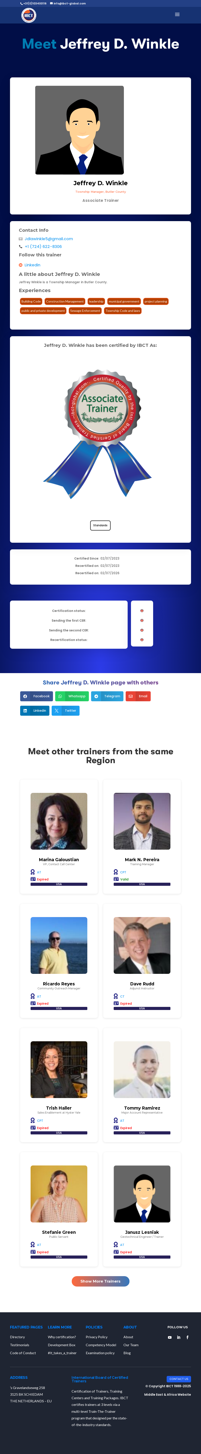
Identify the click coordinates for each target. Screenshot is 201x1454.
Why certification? (62, 1337)
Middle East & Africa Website (167, 1394)
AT (39, 872)
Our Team (131, 1345)
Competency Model (101, 1345)
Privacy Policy (96, 1337)
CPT (123, 872)
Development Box (61, 1345)
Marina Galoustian (59, 859)
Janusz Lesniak (142, 1232)
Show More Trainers (100, 1281)
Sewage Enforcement (85, 310)
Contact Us (179, 1379)
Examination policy (100, 1353)
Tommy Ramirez (142, 1108)
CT (122, 996)
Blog (127, 1353)
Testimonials (19, 1345)
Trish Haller (59, 1108)
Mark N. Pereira (142, 859)
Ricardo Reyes (59, 983)
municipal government (124, 301)
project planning (156, 301)
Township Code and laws (122, 310)
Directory (17, 1337)
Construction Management (65, 301)
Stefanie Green (59, 1232)
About (128, 1337)
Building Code (31, 301)
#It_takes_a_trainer (62, 1353)
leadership (96, 301)
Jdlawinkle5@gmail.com (49, 239)
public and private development (43, 310)
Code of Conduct (23, 1353)
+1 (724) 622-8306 (43, 247)
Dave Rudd (142, 983)
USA (59, 884)
